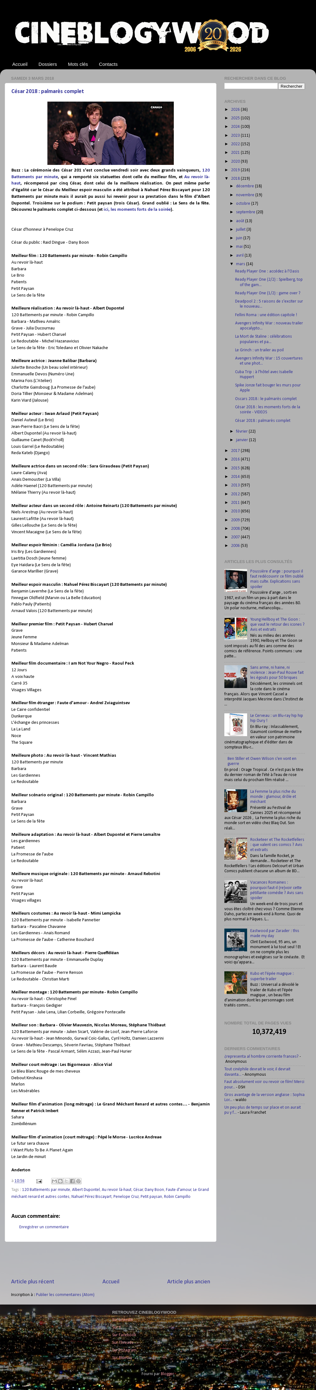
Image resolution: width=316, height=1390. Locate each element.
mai (240, 247)
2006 (236, 546)
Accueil (19, 64)
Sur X (116, 1327)
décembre (245, 186)
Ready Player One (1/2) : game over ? (268, 293)
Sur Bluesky (122, 1358)
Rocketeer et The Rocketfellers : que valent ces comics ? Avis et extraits (277, 845)
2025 (236, 118)
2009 (236, 520)
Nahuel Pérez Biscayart (91, 1197)
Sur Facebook (124, 1335)
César (138, 1190)
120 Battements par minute (46, 1190)
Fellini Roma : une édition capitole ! (266, 315)
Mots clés (78, 64)
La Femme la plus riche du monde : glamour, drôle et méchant (273, 797)
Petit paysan (151, 1197)
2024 (236, 127)
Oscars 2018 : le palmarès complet (266, 399)
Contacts (108, 64)
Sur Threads (122, 1343)
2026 (236, 110)
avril (240, 256)
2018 (236, 179)
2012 (236, 494)
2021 (236, 153)
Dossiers (48, 64)
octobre (243, 204)
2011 (236, 503)
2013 (236, 485)
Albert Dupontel (86, 1190)
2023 (236, 136)
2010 (236, 511)
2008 (236, 529)
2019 (236, 170)
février (242, 431)
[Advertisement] (111, 1259)
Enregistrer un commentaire (44, 1227)
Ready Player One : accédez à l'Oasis (267, 271)
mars (241, 264)
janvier (242, 440)
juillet (241, 230)
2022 (236, 144)
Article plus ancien (188, 1282)
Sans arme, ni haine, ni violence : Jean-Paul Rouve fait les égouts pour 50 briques (277, 673)
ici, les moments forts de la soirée (137, 209)
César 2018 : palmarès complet (47, 92)
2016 (236, 459)
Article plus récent (32, 1282)
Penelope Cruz (126, 1197)
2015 (236, 468)
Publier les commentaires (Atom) (65, 1295)
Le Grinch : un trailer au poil (259, 350)
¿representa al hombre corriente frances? (261, 1057)
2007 (236, 537)
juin (239, 238)
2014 (236, 477)
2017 (236, 451)
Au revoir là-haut (116, 1190)
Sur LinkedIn (122, 1320)
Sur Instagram (124, 1350)
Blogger (167, 1374)
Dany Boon (154, 1190)
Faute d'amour (178, 1190)
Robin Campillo (177, 1197)
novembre (245, 195)
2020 (236, 162)
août (240, 221)
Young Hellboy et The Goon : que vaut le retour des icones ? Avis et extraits (277, 624)
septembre (246, 212)
